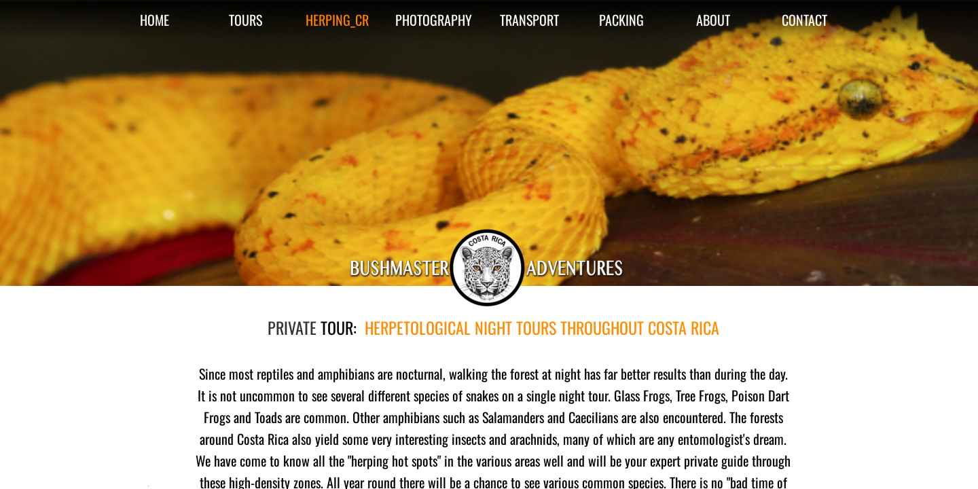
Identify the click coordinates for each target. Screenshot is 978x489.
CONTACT (804, 20)
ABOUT (713, 20)
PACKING (621, 20)
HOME (154, 20)
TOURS (245, 20)
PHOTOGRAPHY (433, 20)
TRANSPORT (529, 20)
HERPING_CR (337, 20)
